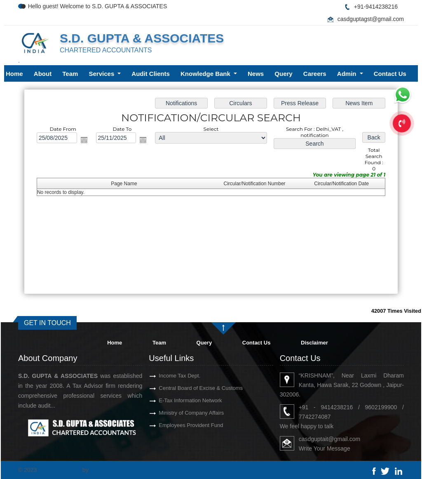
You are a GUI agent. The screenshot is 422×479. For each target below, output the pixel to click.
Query (283, 73)
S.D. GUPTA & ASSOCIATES (142, 38)
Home (14, 73)
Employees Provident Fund (181, 425)
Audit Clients (150, 73)
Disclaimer (314, 343)
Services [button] (102, 73)
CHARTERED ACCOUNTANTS (106, 50)
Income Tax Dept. (170, 376)
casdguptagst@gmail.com (371, 19)
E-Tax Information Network (180, 400)
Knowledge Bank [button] (206, 73)
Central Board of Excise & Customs (191, 388)
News (256, 73)
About (43, 73)
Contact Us (390, 73)
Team (70, 73)
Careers (314, 73)
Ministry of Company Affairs (181, 413)
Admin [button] (347, 73)
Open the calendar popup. (84, 140)
